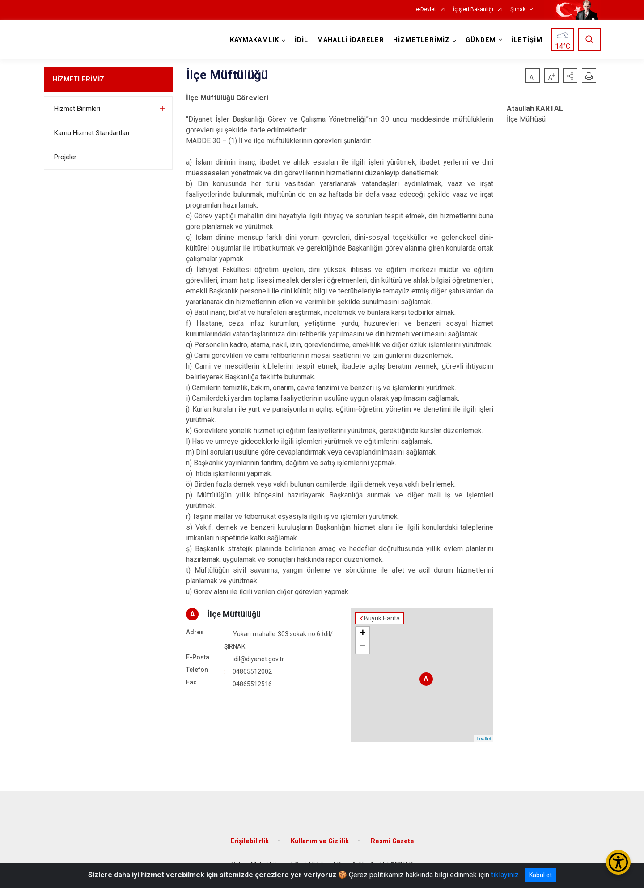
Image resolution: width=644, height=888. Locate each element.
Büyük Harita (382, 618)
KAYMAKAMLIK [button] (254, 40)
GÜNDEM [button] (481, 40)
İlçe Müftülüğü (234, 614)
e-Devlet (426, 10)
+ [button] (363, 633)
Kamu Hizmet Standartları (91, 133)
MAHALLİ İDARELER (350, 40)
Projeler (65, 157)
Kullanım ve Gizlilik (320, 841)
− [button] (363, 647)
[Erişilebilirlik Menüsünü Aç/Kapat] (618, 862)
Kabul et (540, 875)
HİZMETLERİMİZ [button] (421, 40)
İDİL (301, 40)
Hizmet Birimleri (77, 109)
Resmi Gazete (392, 841)
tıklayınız (505, 875)
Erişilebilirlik (249, 841)
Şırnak (517, 10)
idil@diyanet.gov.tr (258, 659)
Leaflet (483, 738)
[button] (570, 75)
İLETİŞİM (527, 40)
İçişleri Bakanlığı (473, 10)
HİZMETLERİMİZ (78, 79)
